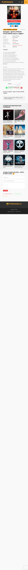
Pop (4, 137)
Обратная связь (11, 211)
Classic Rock (10, 122)
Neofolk (8, 152)
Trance (4, 167)
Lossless (14, 29)
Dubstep (15, 152)
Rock (15, 122)
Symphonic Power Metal (17, 45)
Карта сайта (17, 211)
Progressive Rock (17, 137)
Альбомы (9, 29)
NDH (21, 167)
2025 (5, 29)
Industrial (5, 152)
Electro (19, 152)
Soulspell (14, 42)
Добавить (5, 190)
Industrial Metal (17, 167)
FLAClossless (7, 2)
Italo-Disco (7, 137)
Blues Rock (5, 122)
